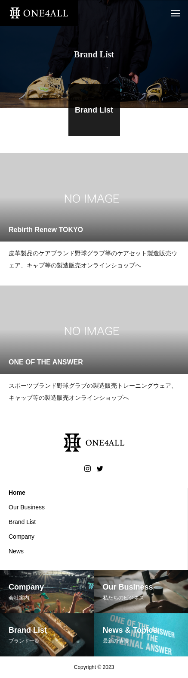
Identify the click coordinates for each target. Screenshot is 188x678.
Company (21, 536)
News (16, 551)
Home (17, 492)
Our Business (27, 507)
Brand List (22, 521)
